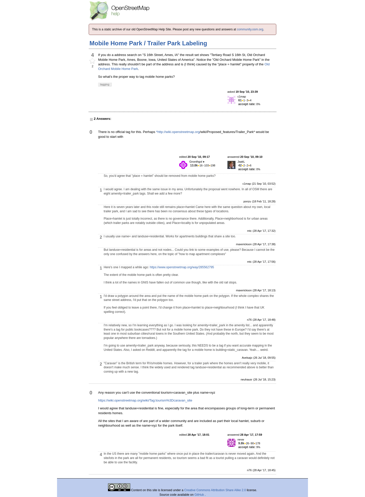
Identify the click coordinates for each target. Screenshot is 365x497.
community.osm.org (250, 29)
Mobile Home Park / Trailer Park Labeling (148, 43)
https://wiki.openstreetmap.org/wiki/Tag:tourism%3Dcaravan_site (145, 400)
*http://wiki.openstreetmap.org (178, 132)
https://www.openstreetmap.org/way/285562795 (182, 267)
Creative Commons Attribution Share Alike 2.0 (215, 490)
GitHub (199, 494)
